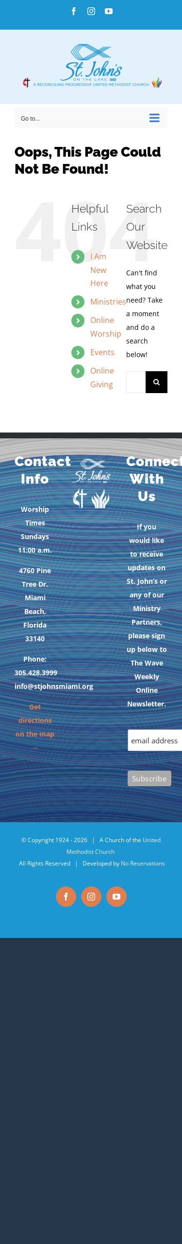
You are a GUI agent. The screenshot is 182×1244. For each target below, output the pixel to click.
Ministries (108, 301)
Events (102, 352)
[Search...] (136, 382)
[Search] (156, 382)
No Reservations (143, 863)
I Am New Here (99, 269)
